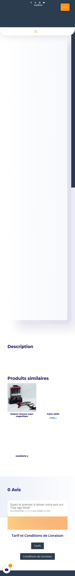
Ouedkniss (38, 5)
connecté (28, 511)
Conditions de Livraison (37, 556)
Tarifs (37, 546)
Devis (65, 7)
